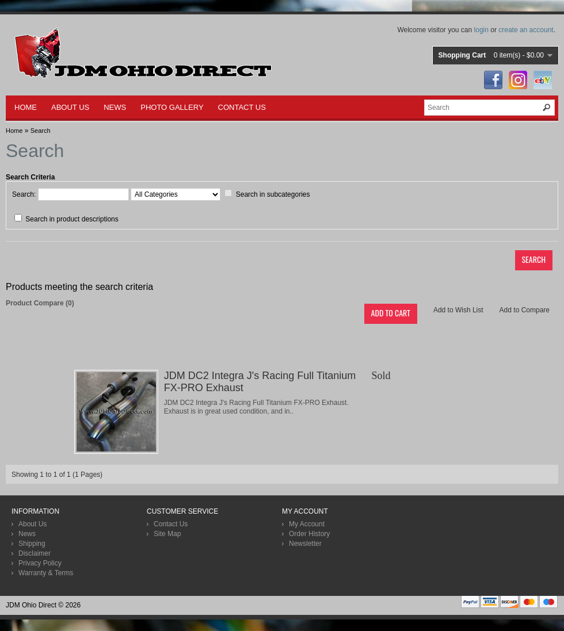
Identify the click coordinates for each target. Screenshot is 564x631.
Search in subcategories (273, 194)
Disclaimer (34, 553)
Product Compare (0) (40, 303)
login (481, 30)
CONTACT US (242, 107)
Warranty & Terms (45, 573)
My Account (307, 524)
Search (41, 130)
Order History (309, 534)
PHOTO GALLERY (171, 107)
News (27, 534)
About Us (32, 524)
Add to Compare (525, 310)
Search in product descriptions (71, 219)
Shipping (31, 544)
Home (14, 130)
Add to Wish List (458, 310)
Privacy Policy (40, 563)
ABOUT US (70, 107)
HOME (25, 107)
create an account (525, 30)
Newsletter (305, 544)
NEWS (115, 107)
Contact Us (171, 524)
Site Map (167, 534)
